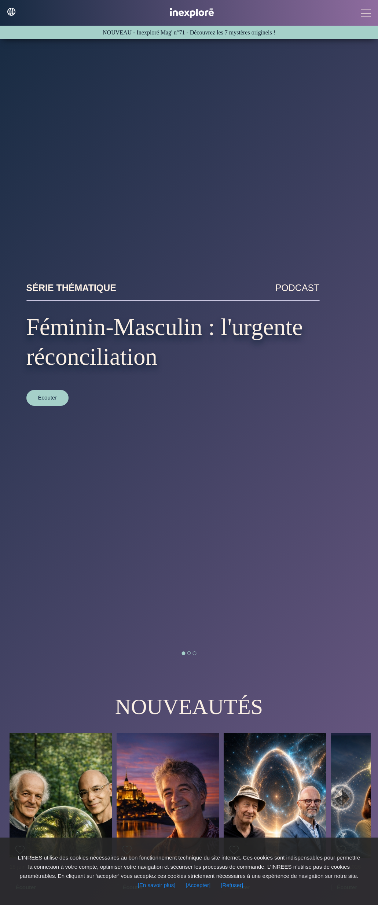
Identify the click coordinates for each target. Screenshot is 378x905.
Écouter (47, 397)
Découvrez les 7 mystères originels (232, 32)
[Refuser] (232, 885)
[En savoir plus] (157, 885)
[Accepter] (198, 885)
